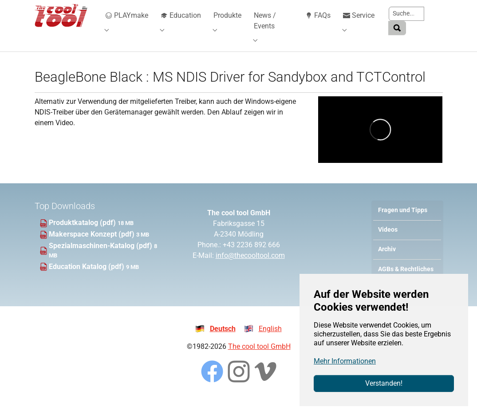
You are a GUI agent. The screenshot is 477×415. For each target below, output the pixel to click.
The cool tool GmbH (259, 360)
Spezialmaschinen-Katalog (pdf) (101, 259)
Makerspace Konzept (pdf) (92, 247)
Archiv (387, 262)
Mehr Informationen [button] (345, 361)
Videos (388, 243)
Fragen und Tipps (402, 223)
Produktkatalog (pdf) (83, 236)
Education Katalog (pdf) (87, 280)
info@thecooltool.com (250, 269)
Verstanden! (383, 383)
